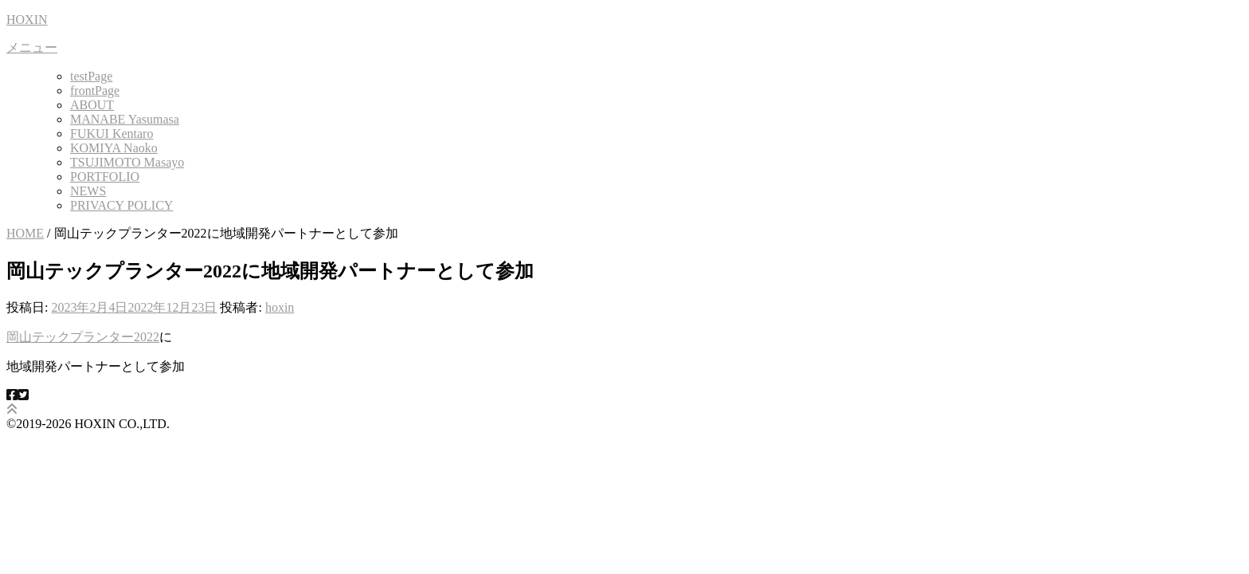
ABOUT (92, 105)
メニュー (31, 47)
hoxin (279, 307)
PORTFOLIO (104, 176)
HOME (25, 233)
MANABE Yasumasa (124, 119)
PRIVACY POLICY (121, 205)
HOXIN (27, 19)
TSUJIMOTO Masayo (127, 162)
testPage (91, 76)
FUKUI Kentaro (111, 133)
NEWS (88, 191)
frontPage (94, 90)
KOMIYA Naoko (114, 148)
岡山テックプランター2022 (82, 337)
